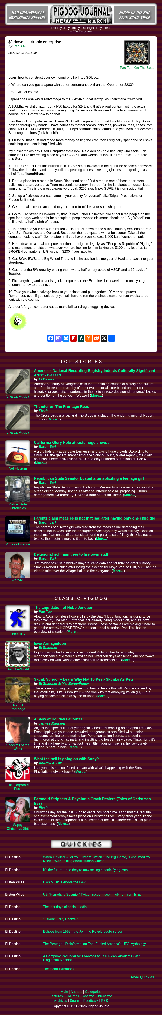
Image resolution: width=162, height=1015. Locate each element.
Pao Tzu (19, 46)
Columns (72, 996)
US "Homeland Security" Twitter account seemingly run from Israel (92, 894)
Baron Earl (47, 446)
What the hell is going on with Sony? (66, 759)
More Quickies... (144, 977)
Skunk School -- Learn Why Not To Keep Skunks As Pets (84, 679)
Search (75, 1000)
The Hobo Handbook (58, 969)
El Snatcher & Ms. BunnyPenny (64, 683)
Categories (93, 992)
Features (56, 996)
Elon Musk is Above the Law (64, 882)
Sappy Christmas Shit (18, 826)
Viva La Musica (17, 396)
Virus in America (18, 544)
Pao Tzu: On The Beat (137, 68)
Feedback (90, 1000)
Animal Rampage (17, 707)
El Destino (47, 379)
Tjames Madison (52, 723)
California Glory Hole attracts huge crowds (71, 442)
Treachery (17, 633)
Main (64, 992)
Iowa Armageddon (50, 643)
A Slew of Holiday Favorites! (59, 719)
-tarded (17, 580)
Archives (60, 1000)
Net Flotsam (18, 468)
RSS (104, 1000)
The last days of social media (65, 907)
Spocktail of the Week (17, 747)
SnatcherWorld (18, 669)
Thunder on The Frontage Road (61, 406)
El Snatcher (48, 647)
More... (96, 395)
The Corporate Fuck (18, 787)
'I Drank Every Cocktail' (60, 919)
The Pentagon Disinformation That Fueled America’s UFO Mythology (94, 944)
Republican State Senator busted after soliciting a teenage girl (89, 478)
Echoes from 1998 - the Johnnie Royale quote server (82, 931)
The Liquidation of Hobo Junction (63, 607)
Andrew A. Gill (50, 763)
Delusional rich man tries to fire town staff (71, 554)
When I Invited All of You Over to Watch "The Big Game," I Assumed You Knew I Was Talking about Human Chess (97, 859)
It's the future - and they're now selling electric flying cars (85, 870)
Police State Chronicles (18, 506)
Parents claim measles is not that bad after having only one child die (94, 518)
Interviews (104, 996)
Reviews (88, 996)
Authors (76, 992)
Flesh (43, 411)
